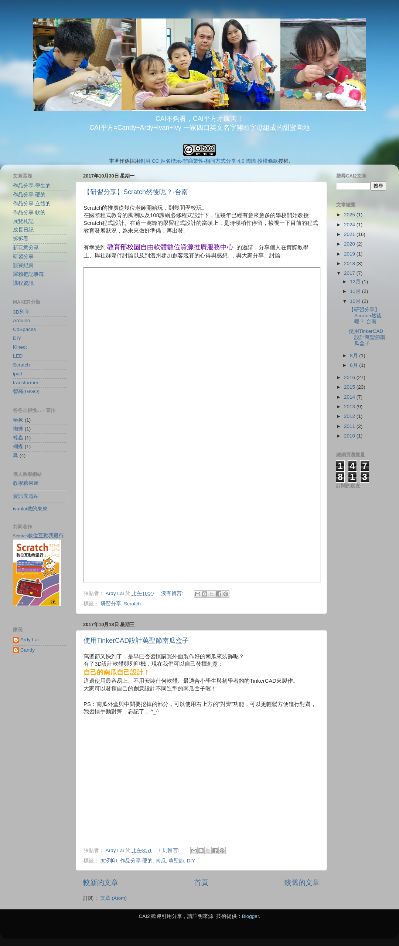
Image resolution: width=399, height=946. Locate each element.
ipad (18, 373)
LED (18, 356)
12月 (356, 281)
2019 (350, 254)
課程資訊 (23, 283)
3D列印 (108, 861)
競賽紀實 (23, 265)
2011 (350, 426)
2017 (350, 273)
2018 (350, 263)
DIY (191, 861)
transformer (25, 382)
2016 (350, 377)
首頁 (201, 882)
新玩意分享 (26, 247)
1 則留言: (169, 850)
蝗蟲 (18, 437)
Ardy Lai (29, 639)
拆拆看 (20, 238)
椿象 (18, 420)
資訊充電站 (26, 496)
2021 (350, 234)
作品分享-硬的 (136, 861)
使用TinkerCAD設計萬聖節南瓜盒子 (136, 640)
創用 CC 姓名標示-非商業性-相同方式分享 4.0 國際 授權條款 (209, 161)
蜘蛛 (18, 429)
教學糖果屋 (26, 483)
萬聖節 (176, 861)
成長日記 (23, 230)
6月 (354, 365)
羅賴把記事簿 (28, 274)
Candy (27, 650)
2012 (350, 416)
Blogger (250, 916)
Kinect (20, 347)
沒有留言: (173, 593)
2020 (350, 244)
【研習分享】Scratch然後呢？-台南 (135, 192)
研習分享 (110, 604)
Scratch (132, 604)
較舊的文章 (302, 882)
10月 (356, 301)
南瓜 (161, 861)
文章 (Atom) (113, 898)
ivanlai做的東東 (30, 508)
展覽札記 (23, 221)
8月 (354, 355)
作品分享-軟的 (29, 212)
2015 (350, 387)
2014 (350, 397)
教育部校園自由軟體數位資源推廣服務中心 (170, 247)
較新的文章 (100, 882)
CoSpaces (24, 329)
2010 (350, 436)
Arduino (21, 320)
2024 (350, 224)
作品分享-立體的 (32, 203)
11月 (356, 291)
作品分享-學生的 (32, 186)
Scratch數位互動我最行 (38, 535)
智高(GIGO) (26, 391)
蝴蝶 (18, 446)
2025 (350, 214)
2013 (350, 406)
